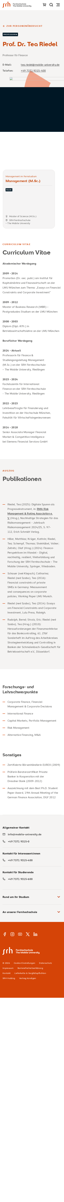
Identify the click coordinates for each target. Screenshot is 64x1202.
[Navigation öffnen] (58, 4)
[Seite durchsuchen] (51, 4)
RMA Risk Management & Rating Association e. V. (30, 513)
